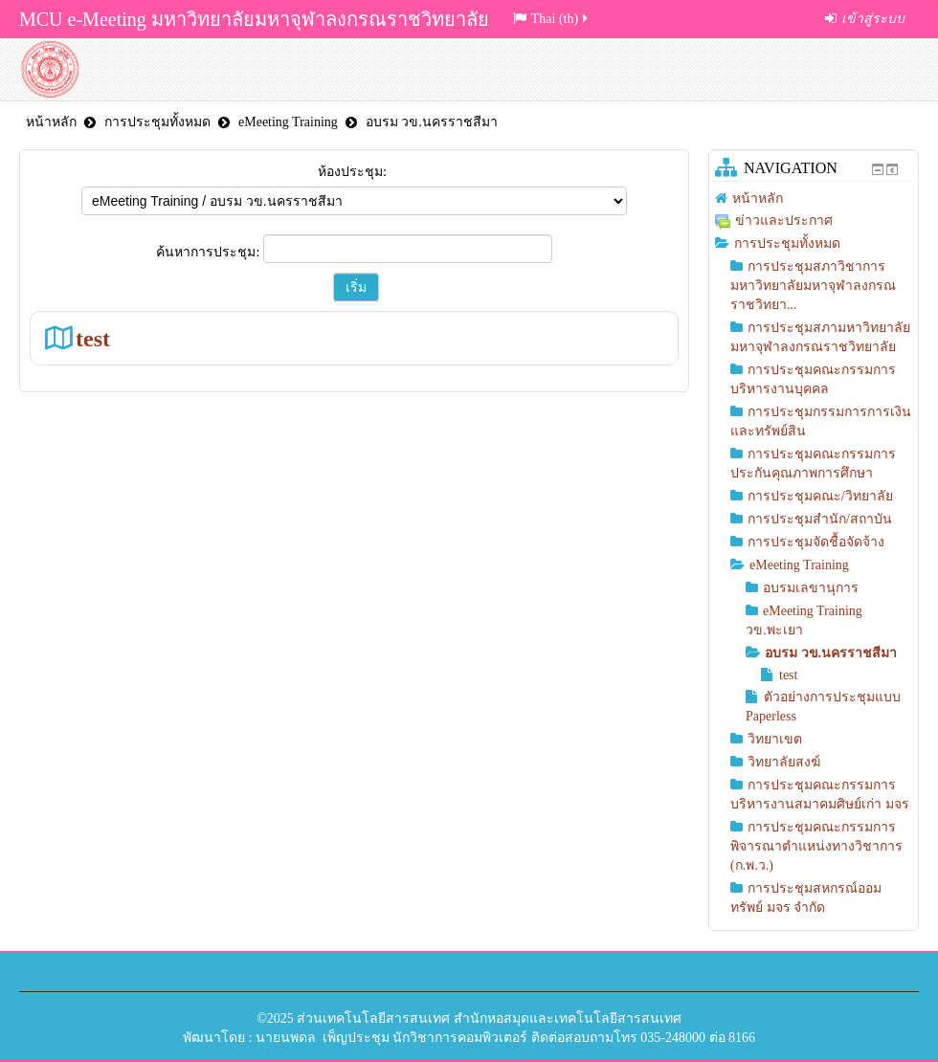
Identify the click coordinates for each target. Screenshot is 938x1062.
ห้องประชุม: (352, 172)
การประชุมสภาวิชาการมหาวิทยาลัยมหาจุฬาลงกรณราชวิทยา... (813, 285)
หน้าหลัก (51, 122)
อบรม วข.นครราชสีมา (432, 122)
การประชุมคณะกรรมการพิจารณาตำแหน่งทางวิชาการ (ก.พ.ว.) (816, 846)
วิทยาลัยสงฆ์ (784, 762)
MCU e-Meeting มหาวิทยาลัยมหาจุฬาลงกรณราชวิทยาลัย (254, 19)
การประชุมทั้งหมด (157, 122)
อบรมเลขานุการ (811, 588)
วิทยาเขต (775, 739)
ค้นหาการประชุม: (209, 252)
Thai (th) (552, 18)
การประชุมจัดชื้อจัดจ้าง (816, 542)
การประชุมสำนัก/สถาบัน (820, 519)
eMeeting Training (288, 122)
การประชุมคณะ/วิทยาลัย (820, 496)
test (93, 338)
